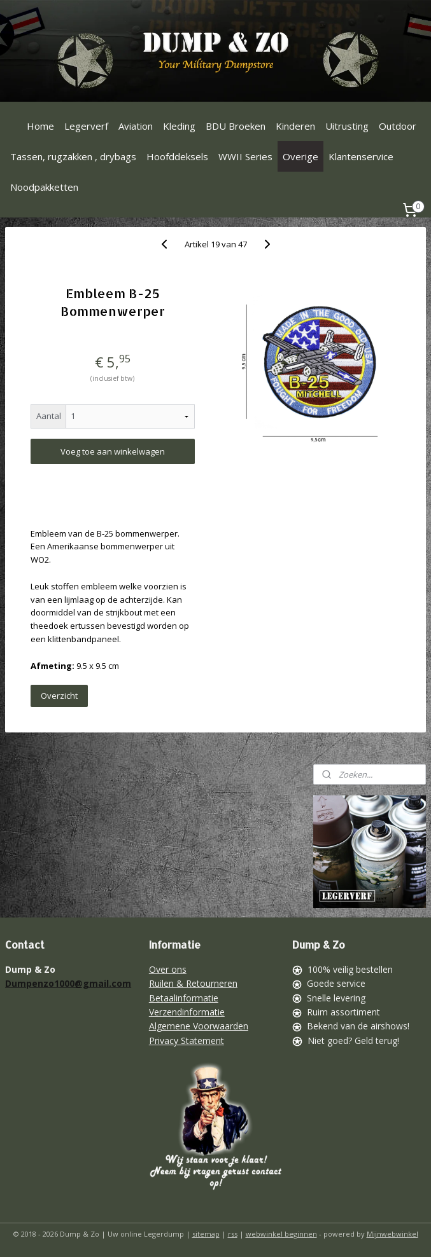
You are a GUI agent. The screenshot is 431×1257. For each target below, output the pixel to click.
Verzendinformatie (187, 1012)
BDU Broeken (235, 126)
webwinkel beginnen (281, 1234)
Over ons (168, 969)
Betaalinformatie (183, 998)
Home (40, 126)
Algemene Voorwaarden (198, 1026)
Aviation (135, 126)
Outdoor (397, 126)
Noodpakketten (44, 187)
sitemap (206, 1234)
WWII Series (245, 156)
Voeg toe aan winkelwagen (112, 451)
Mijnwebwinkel (392, 1234)
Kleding (179, 126)
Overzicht (59, 695)
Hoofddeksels (177, 156)
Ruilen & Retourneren (193, 983)
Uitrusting (347, 126)
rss (232, 1234)
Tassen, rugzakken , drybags (73, 156)
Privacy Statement (186, 1040)
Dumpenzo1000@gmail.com (68, 983)
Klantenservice (361, 156)
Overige (300, 156)
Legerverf (86, 126)
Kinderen (295, 126)
